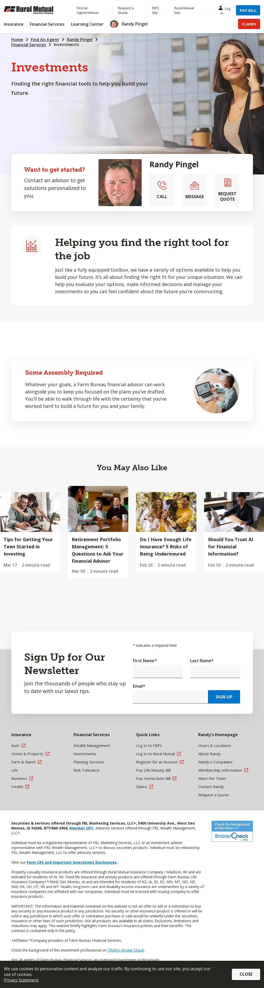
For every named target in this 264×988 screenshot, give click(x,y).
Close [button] (246, 974)
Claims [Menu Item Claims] (249, 23)
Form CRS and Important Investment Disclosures (72, 862)
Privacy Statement (21, 980)
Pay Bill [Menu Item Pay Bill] (248, 10)
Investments (66, 44)
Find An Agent (45, 39)
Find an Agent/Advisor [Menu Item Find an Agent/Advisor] (88, 10)
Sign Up (224, 697)
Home (17, 39)
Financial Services (28, 45)
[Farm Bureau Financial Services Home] (35, 10)
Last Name (202, 660)
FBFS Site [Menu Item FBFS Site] (155, 10)
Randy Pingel (80, 39)
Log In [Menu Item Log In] (225, 10)
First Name (145, 660)
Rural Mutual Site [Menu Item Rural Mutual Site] (184, 10)
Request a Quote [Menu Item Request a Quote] (126, 10)
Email (139, 686)
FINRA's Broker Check (125, 950)
